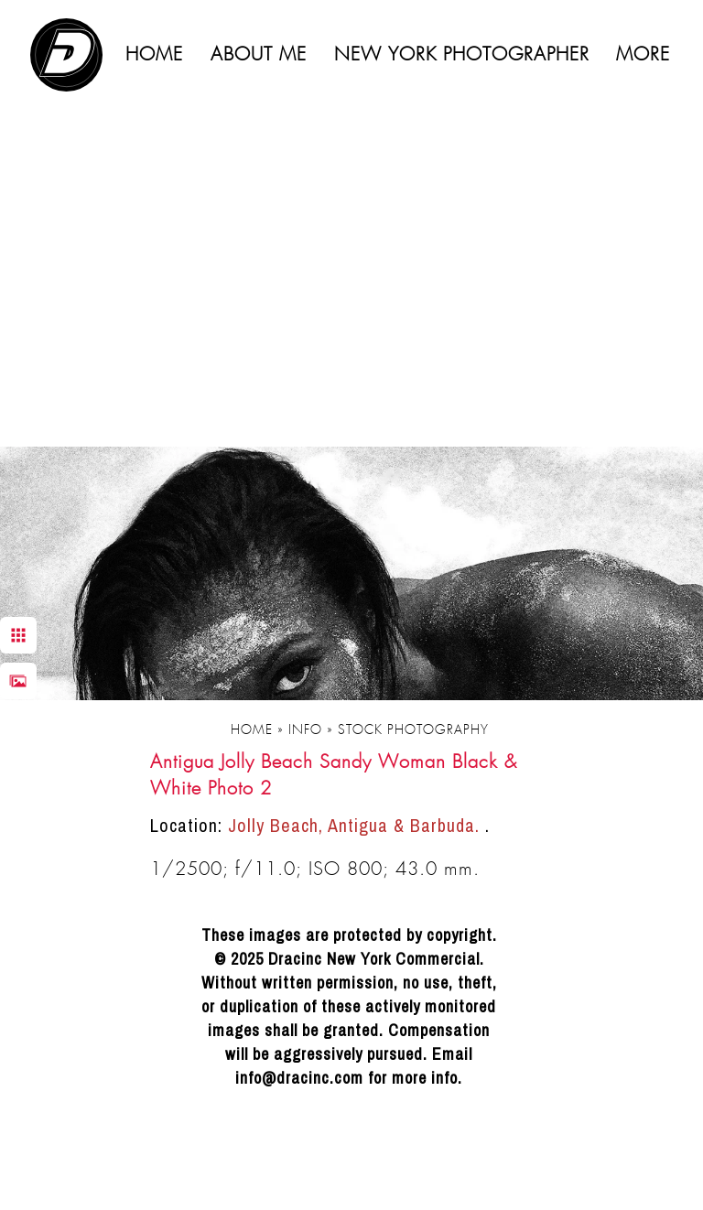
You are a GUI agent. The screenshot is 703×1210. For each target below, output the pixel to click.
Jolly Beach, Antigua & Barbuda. (356, 825)
